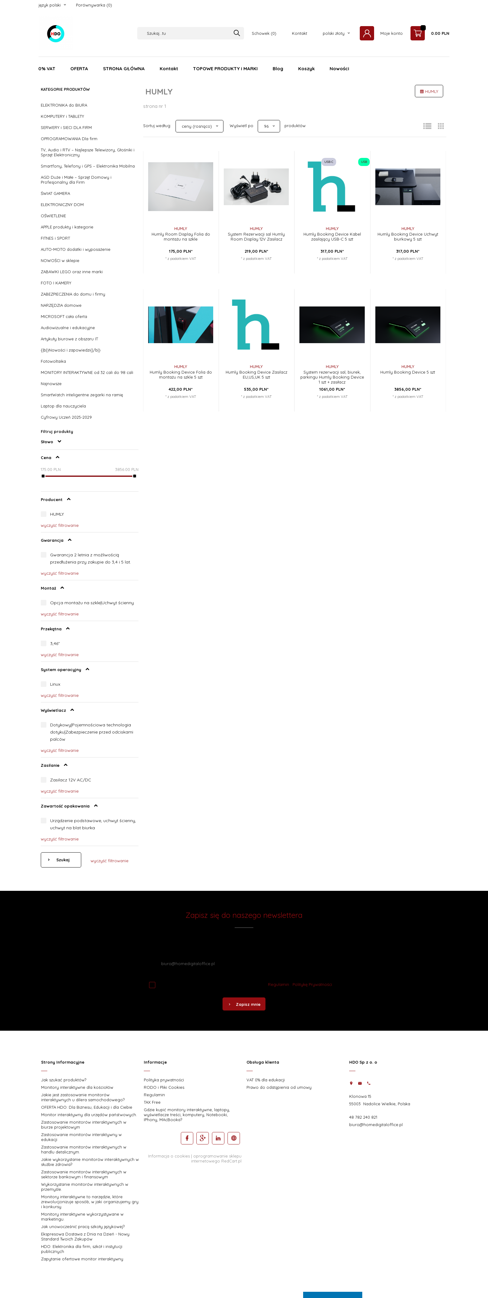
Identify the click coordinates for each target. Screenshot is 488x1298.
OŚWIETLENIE (53, 215)
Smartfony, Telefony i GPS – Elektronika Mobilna (88, 165)
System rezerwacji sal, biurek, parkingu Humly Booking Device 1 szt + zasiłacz (332, 377)
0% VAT (46, 68)
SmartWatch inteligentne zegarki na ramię (82, 394)
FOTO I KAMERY (56, 282)
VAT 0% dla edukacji (265, 1079)
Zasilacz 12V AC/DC (70, 780)
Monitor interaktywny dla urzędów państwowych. (89, 1114)
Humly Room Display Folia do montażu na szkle (181, 237)
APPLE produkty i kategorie (67, 226)
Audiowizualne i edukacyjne (68, 327)
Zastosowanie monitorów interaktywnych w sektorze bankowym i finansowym (83, 1174)
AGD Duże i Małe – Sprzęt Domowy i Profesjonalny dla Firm (76, 180)
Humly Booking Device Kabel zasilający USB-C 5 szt (332, 237)
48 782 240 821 (363, 1117)
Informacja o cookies (169, 1155)
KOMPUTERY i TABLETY (62, 116)
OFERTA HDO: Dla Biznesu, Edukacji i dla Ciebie (86, 1107)
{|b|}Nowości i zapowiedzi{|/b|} (71, 350)
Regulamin (278, 984)
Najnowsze (51, 383)
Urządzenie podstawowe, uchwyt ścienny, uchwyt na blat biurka (93, 824)
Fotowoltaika (53, 361)
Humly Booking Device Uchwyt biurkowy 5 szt (408, 237)
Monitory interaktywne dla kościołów (77, 1087)
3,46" (55, 643)
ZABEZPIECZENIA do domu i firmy (73, 294)
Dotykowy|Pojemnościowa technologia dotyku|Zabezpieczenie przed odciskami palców (91, 732)
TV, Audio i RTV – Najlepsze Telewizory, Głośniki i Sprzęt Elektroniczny (87, 152)
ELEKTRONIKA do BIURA (64, 105)
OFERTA (79, 68)
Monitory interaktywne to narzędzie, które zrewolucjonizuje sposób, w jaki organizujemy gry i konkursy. (89, 1201)
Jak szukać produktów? (63, 1079)
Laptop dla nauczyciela (63, 405)
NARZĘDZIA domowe (61, 305)
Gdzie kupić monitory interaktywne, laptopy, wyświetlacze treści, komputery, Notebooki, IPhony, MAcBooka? (187, 1114)
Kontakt (299, 33)
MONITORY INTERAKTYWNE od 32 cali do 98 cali (87, 372)
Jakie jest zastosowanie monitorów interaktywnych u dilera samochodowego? (82, 1097)
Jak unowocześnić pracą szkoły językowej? (82, 1226)
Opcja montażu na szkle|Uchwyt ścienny (92, 602)
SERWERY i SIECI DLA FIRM (66, 127)
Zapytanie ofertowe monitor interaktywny (82, 1258)
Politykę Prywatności (312, 984)
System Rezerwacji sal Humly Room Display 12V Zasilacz (256, 237)
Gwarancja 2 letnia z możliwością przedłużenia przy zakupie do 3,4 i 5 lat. (90, 558)
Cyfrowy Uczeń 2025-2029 (66, 417)
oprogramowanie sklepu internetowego (216, 1158)
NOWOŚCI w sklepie (60, 260)
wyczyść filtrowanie (60, 525)
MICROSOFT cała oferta (64, 316)
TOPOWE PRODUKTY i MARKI (225, 68)
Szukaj (62, 859)
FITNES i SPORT (55, 238)
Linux (55, 684)
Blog (278, 68)
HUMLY (57, 514)
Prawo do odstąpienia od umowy (279, 1087)
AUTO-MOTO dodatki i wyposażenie (75, 249)
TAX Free (152, 1102)
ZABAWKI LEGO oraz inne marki (72, 271)
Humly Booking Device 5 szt (407, 372)
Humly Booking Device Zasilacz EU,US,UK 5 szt (256, 375)
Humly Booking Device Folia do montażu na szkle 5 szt (181, 375)
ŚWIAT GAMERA (55, 193)
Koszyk (306, 68)
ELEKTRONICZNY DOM (62, 204)
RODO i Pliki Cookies (164, 1087)
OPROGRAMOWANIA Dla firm (69, 138)
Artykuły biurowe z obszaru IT (69, 338)
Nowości (339, 68)
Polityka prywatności (164, 1079)
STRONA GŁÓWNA (124, 68)
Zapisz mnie (244, 1004)
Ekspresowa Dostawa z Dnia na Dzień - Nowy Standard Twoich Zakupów (85, 1236)
